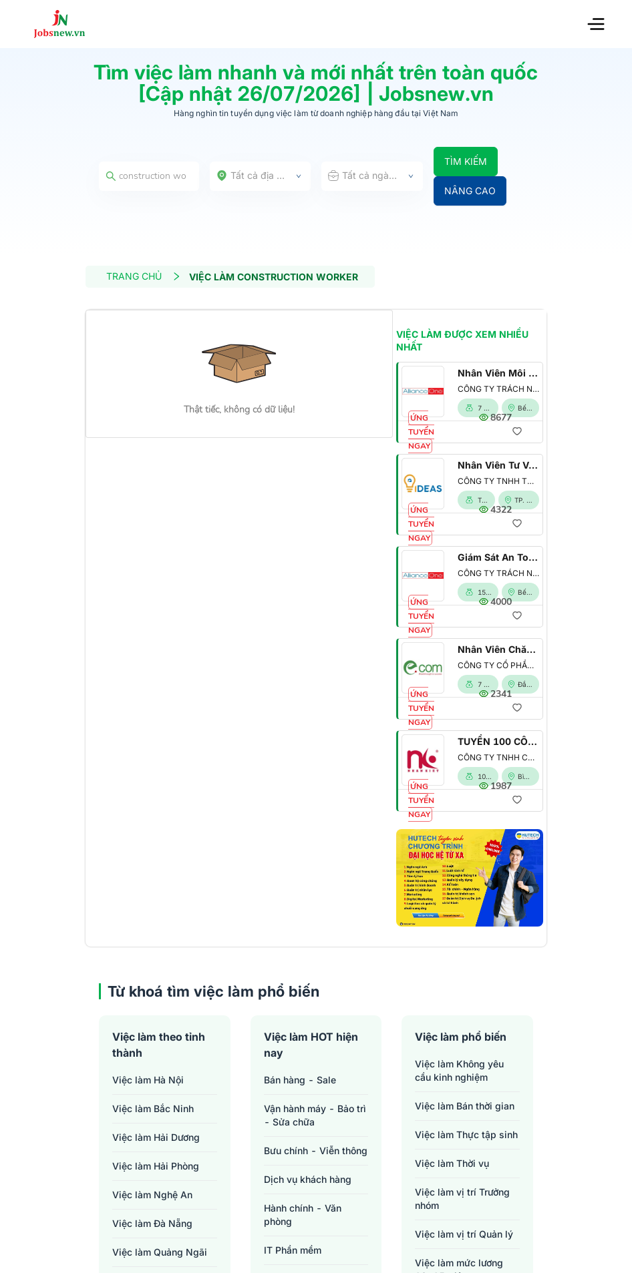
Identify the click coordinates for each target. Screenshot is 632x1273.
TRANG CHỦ (143, 276)
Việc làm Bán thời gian (464, 1105)
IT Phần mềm (292, 1250)
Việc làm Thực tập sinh (466, 1134)
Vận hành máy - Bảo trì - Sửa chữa (315, 1115)
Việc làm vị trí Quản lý (464, 1234)
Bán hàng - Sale (300, 1079)
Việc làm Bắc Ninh (153, 1108)
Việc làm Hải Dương (156, 1137)
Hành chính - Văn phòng (302, 1214)
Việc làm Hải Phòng (155, 1166)
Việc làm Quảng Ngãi (159, 1252)
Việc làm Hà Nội (148, 1079)
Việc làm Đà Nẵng (152, 1223)
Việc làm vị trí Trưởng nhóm (462, 1198)
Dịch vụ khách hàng (307, 1179)
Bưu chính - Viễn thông (315, 1150)
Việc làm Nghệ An (152, 1194)
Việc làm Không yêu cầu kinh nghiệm (459, 1070)
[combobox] (260, 176)
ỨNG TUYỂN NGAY (421, 432)
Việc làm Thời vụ (452, 1163)
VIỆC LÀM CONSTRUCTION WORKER (273, 276)
